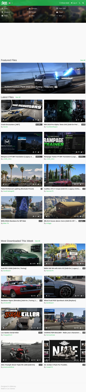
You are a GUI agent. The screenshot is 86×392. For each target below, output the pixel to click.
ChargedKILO (7, 335)
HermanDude (50, 335)
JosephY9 (49, 367)
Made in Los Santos (8, 389)
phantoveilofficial (8, 367)
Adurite (5, 127)
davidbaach (7, 271)
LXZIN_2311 (7, 159)
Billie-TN (6, 223)
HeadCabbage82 (8, 191)
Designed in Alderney (8, 386)
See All (82, 60)
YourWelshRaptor (52, 127)
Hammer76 (49, 191)
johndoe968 (7, 303)
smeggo (48, 223)
